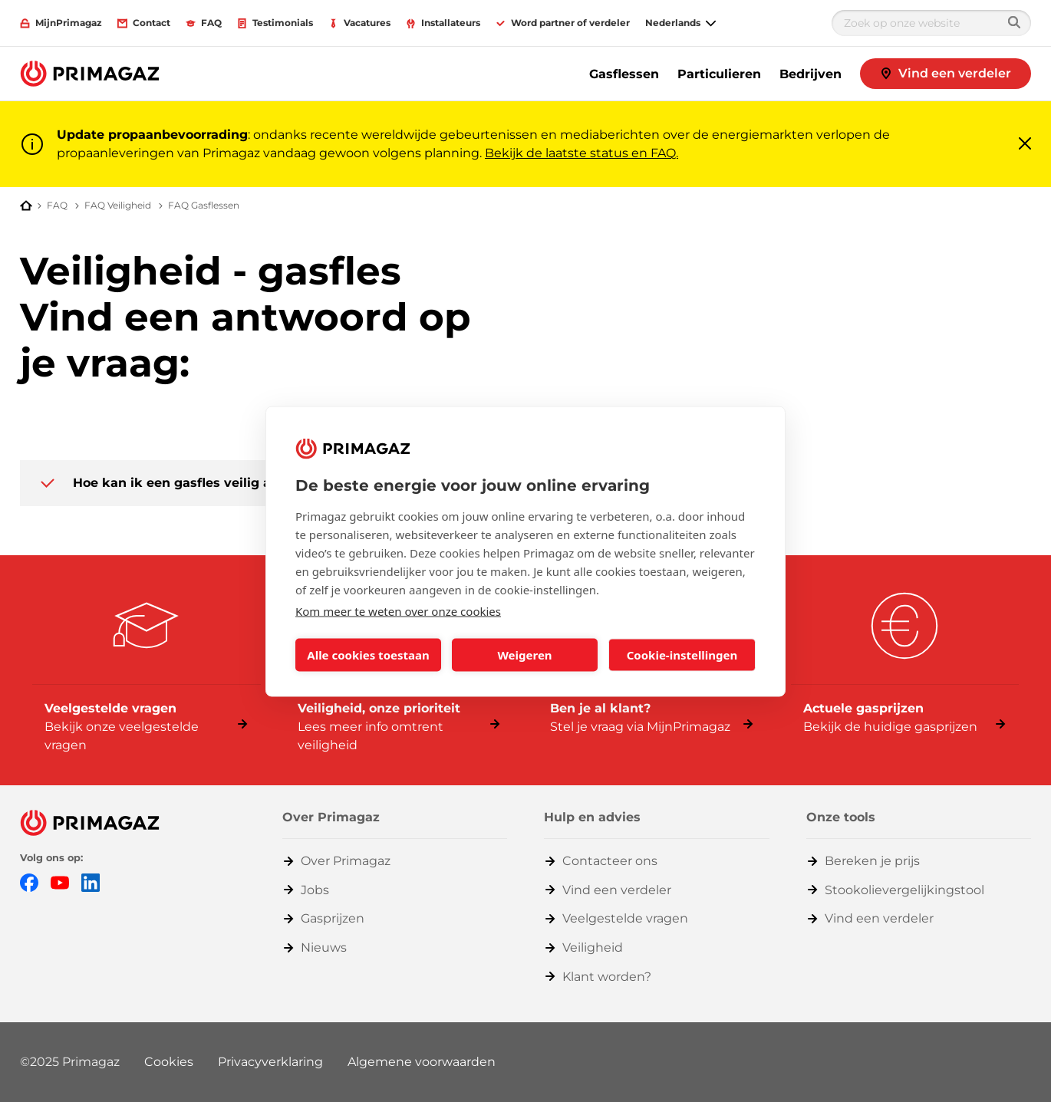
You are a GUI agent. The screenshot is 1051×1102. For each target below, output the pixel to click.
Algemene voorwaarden (422, 1061)
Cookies (168, 1061)
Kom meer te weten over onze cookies (398, 610)
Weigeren (524, 655)
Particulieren (719, 74)
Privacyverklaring (270, 1061)
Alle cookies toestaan (368, 655)
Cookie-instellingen (682, 655)
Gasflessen (624, 74)
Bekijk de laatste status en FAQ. (581, 153)
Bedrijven (810, 74)
